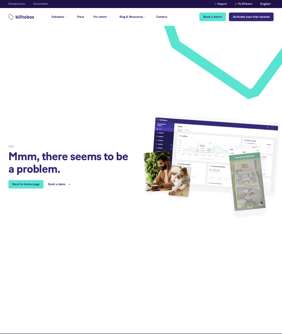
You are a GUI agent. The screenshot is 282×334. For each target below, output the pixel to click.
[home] (21, 17)
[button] (267, 4)
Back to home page (26, 184)
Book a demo (212, 17)
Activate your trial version (251, 17)
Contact (161, 17)
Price (80, 17)
